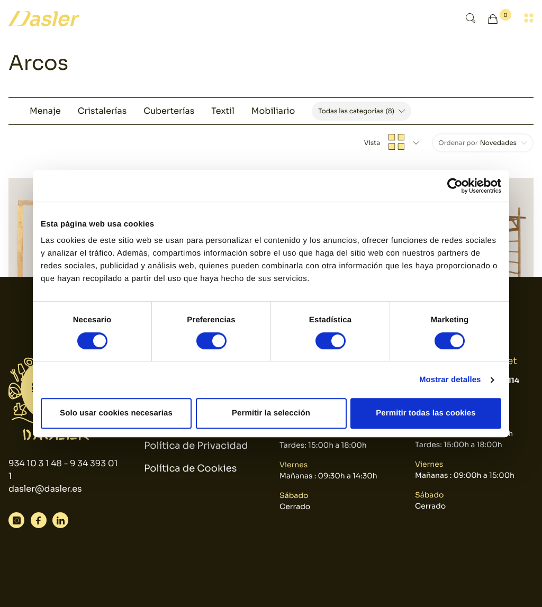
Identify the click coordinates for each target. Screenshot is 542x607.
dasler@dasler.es (45, 488)
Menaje (45, 110)
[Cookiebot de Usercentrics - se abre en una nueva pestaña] (455, 186)
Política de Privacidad (196, 446)
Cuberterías (168, 110)
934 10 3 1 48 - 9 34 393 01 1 (63, 470)
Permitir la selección (271, 413)
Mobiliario (273, 110)
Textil (222, 110)
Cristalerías (102, 110)
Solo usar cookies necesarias (116, 413)
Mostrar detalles (450, 379)
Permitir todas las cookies (426, 413)
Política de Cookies (190, 469)
